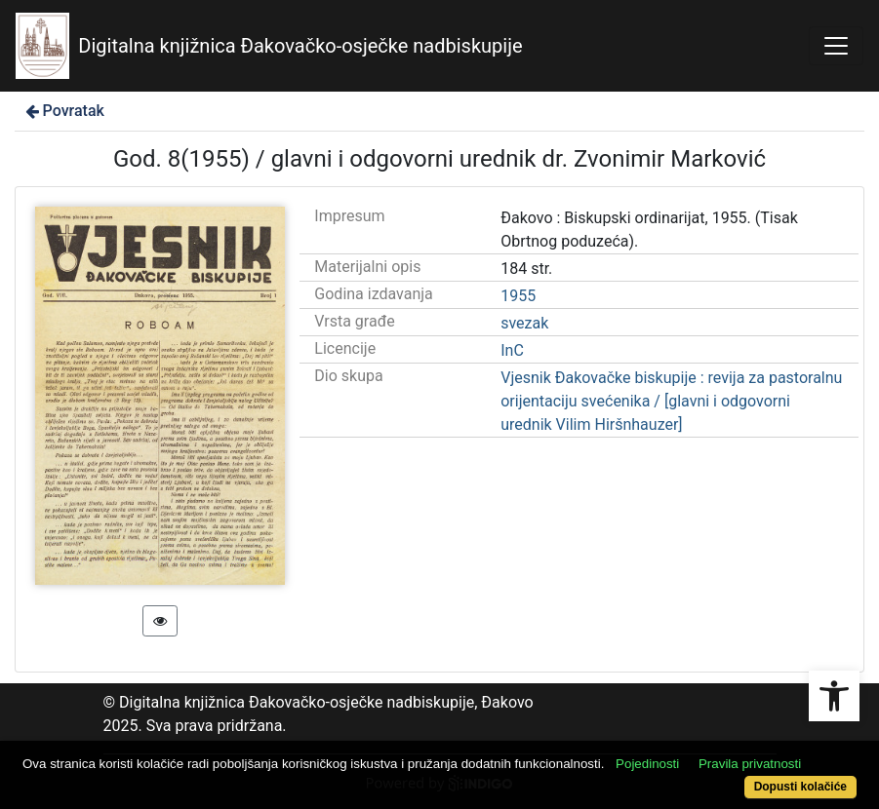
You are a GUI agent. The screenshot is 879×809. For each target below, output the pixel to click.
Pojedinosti (647, 763)
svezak (524, 323)
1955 (518, 296)
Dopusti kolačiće (800, 786)
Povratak (63, 110)
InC (512, 350)
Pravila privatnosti (750, 763)
